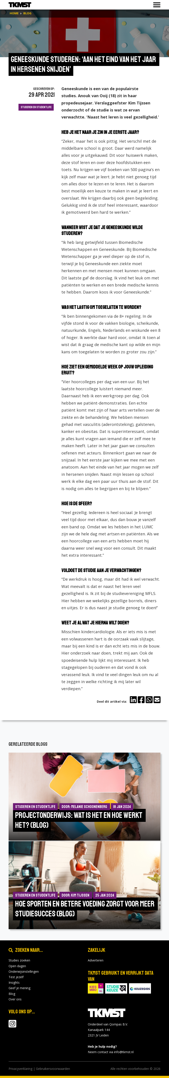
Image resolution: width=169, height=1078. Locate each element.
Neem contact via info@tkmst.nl (111, 1052)
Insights (14, 982)
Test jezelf (16, 977)
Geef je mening (19, 988)
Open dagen (17, 966)
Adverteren (95, 960)
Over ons (15, 999)
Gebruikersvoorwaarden (53, 1069)
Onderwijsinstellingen (24, 971)
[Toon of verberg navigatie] (155, 4)
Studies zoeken (19, 960)
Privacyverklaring (20, 1069)
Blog (12, 994)
